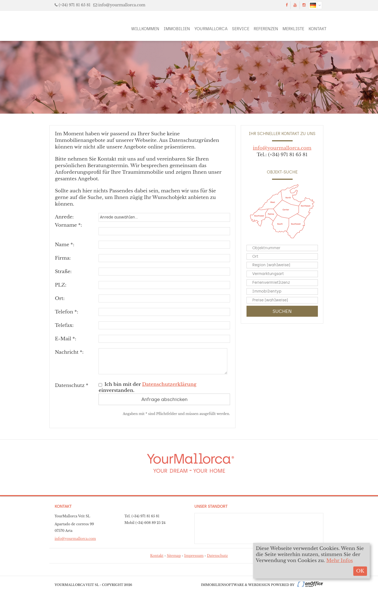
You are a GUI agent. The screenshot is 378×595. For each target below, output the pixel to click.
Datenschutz (217, 556)
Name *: (64, 245)
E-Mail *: (65, 339)
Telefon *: (66, 312)
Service (240, 28)
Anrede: (64, 217)
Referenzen (266, 28)
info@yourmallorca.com (121, 5)
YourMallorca (211, 28)
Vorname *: (68, 225)
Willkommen (145, 28)
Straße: (63, 271)
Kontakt (317, 28)
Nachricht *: (69, 352)
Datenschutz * (71, 385)
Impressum (193, 556)
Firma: (63, 258)
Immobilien (177, 28)
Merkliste (293, 28)
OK (360, 571)
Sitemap (174, 556)
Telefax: (64, 325)
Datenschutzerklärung (169, 384)
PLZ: (60, 285)
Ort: (60, 298)
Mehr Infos (339, 560)
